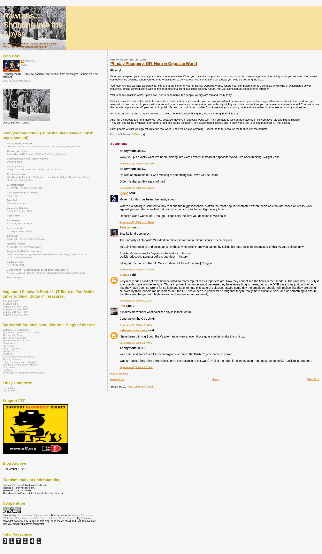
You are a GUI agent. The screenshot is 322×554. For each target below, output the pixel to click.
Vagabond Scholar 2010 (15, 309)
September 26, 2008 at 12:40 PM (137, 269)
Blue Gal (12, 200)
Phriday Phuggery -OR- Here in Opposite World (153, 63)
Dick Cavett (9, 367)
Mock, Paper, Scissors (19, 143)
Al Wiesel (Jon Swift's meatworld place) (24, 372)
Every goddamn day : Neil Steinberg (27, 158)
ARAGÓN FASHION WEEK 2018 (24, 247)
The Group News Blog (14, 337)
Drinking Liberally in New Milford (20, 364)
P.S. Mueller (9, 387)
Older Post (313, 379)
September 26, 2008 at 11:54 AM (137, 222)
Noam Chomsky (11, 348)
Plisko (124, 193)
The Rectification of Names (22, 192)
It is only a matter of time (19, 231)
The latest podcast (16, 203)
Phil (122, 305)
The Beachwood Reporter (16, 340)
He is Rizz (12, 195)
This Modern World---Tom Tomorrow (22, 332)
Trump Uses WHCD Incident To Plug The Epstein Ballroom (36, 154)
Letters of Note (15, 228)
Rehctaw (126, 227)
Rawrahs (8, 515)
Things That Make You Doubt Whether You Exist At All (34, 169)
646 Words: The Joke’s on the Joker (25, 188)
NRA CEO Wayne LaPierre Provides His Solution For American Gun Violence (46, 273)
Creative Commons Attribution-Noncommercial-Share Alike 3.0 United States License (47, 517)
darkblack (12, 235)
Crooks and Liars (17, 151)
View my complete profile (17, 81)
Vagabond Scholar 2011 (15, 312)
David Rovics (10, 390)
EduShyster (13, 220)
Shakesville (9, 343)
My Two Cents (10, 351)
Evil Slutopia (14, 277)
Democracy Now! (16, 174)
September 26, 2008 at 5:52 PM (136, 367)
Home (215, 379)
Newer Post (117, 379)
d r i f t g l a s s (15, 166)
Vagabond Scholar (17, 208)
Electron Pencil (15, 184)
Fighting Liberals (11, 359)
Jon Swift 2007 (10, 301)
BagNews (8, 370)
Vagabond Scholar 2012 (15, 306)
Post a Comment (119, 373)
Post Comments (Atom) (140, 386)
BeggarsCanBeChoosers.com (24, 251)
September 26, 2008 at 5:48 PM (136, 343)
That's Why (13, 215)
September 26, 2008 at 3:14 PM (136, 325)
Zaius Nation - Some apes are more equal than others (37, 269)
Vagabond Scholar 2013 (15, 314)
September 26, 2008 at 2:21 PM (136, 300)
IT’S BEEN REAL (15, 265)
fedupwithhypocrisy (133, 330)
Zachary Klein (15, 262)
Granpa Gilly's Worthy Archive (18, 356)
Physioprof (8, 346)
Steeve (124, 274)
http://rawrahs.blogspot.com (32, 515)
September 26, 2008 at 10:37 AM (137, 163)
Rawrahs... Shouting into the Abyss (32, 24)
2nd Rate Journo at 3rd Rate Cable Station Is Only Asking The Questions (44, 146)
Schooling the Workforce (19, 223)
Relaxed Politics (16, 243)
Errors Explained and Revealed (19, 362)
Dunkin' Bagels (14, 162)
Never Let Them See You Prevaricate (26, 239)
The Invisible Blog (12, 335)
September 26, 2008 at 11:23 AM (137, 188)
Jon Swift (8, 354)
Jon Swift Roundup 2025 (19, 211)
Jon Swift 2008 (10, 304)
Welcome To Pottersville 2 (16, 329)
